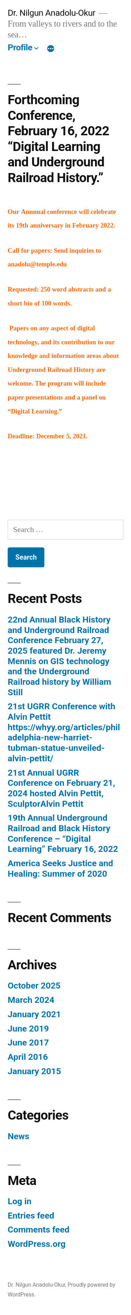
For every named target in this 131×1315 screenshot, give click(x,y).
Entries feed (31, 1215)
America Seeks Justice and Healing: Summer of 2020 (60, 868)
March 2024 (31, 1000)
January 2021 (34, 1014)
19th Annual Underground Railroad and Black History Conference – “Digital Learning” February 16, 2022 (63, 833)
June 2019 (28, 1028)
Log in (19, 1201)
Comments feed (39, 1229)
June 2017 (28, 1042)
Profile (20, 47)
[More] (50, 49)
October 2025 (34, 985)
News (18, 1136)
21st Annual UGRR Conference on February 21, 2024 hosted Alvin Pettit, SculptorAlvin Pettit (61, 788)
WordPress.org (37, 1244)
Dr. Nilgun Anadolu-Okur (51, 13)
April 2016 (28, 1057)
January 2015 (34, 1071)
